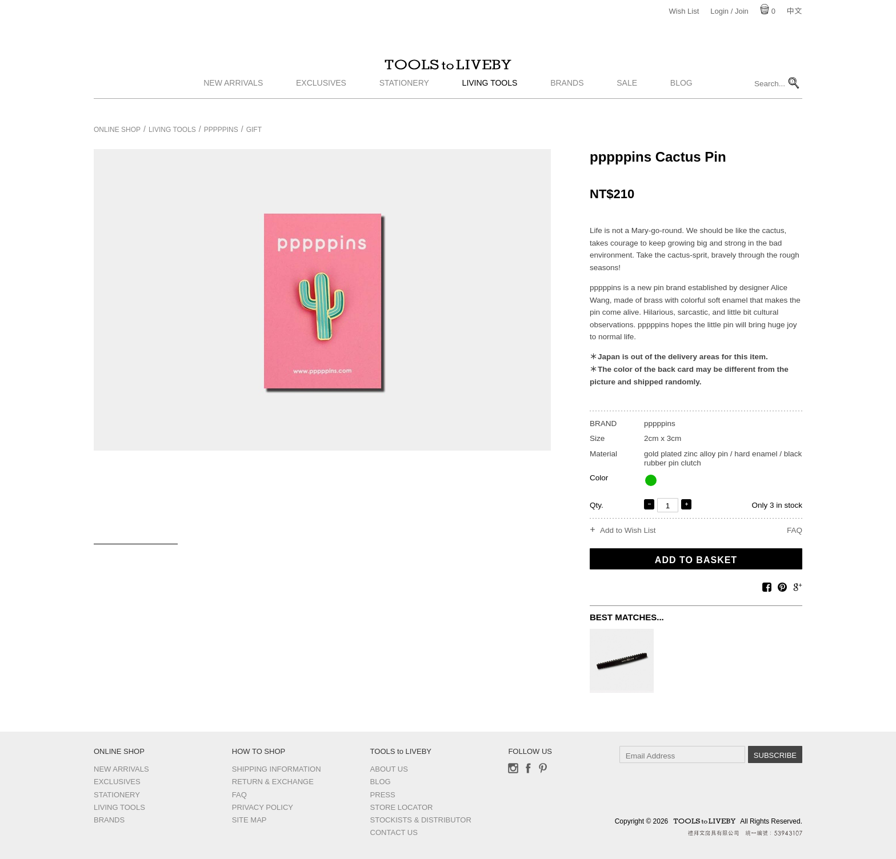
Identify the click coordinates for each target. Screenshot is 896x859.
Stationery (404, 98)
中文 (794, 11)
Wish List (684, 11)
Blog (681, 98)
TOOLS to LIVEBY (448, 72)
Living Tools (490, 98)
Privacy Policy (262, 807)
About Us (389, 769)
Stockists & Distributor (420, 820)
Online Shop (117, 130)
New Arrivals (233, 98)
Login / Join (729, 11)
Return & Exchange (273, 781)
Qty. (596, 505)
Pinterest (543, 768)
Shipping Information (276, 769)
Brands (566, 98)
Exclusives (321, 98)
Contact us (394, 832)
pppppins (221, 130)
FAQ (794, 530)
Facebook (528, 768)
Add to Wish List (628, 531)
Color (599, 477)
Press (382, 794)
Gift (254, 130)
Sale (627, 98)
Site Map (249, 820)
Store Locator (401, 807)
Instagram (513, 768)
